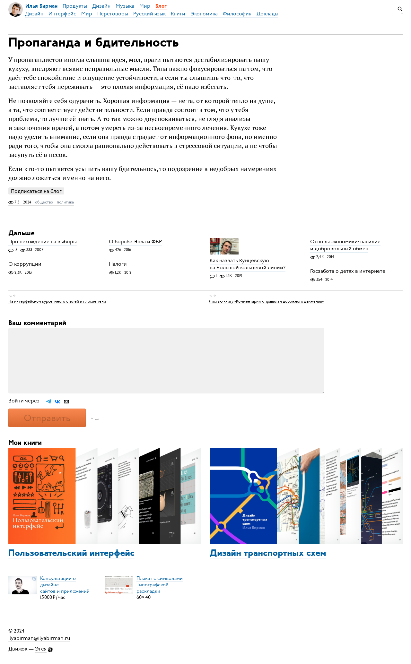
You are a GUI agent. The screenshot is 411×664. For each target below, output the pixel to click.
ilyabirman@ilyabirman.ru (39, 638)
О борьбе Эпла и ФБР (135, 241)
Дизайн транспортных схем (268, 553)
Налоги (118, 264)
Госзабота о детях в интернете (347, 271)
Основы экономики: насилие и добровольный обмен (345, 245)
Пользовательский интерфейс (71, 553)
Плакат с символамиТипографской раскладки (159, 584)
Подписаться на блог (36, 191)
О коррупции (24, 264)
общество (44, 202)
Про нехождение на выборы (42, 241)
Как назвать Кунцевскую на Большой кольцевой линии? (247, 264)
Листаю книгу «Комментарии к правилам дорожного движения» (266, 301)
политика (65, 202)
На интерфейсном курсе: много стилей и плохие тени (57, 301)
